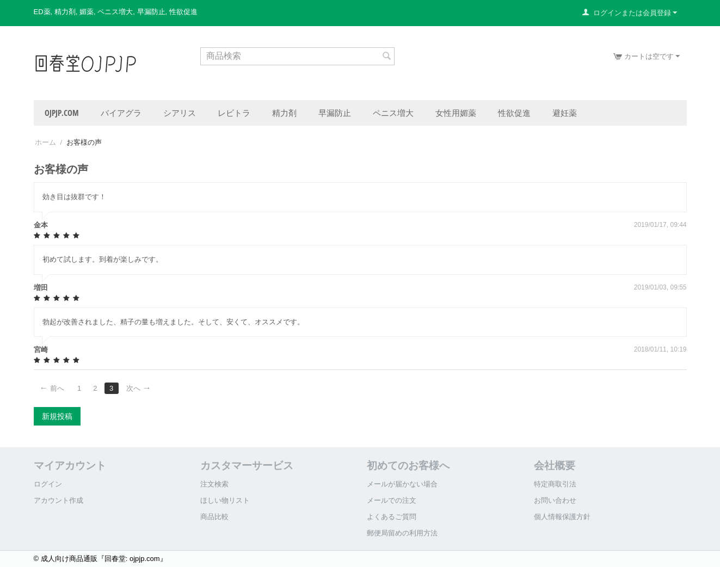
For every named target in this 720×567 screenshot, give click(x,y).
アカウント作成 (58, 500)
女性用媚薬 (455, 112)
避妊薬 (564, 112)
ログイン (48, 484)
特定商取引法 (555, 484)
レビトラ (234, 112)
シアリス (179, 112)
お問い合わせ (555, 500)
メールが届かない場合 (402, 484)
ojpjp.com (62, 112)
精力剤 (284, 112)
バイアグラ (121, 112)
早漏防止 (334, 112)
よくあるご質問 (391, 517)
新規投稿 (57, 416)
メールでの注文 (391, 500)
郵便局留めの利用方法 (402, 533)
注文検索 (214, 484)
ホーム (45, 142)
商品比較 (214, 517)
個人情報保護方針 (562, 517)
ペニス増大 (393, 112)
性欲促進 (514, 112)
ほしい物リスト (225, 500)
